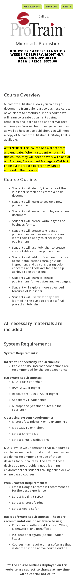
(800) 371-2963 (61, 16)
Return (67, 6)
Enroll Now (51, 6)
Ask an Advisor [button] (32, 6)
